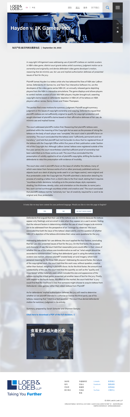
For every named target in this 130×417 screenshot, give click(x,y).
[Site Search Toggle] (107, 7)
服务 (85, 7)
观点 (78, 7)
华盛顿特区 (83, 381)
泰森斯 (81, 387)
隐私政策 (111, 384)
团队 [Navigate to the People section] (70, 7)
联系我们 (111, 381)
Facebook (97, 384)
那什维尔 (67, 390)
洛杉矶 (66, 381)
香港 (80, 393)
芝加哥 (66, 387)
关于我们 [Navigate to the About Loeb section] (95, 7)
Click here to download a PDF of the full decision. (50, 314)
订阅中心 (111, 390)
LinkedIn (97, 381)
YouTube (96, 390)
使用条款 (111, 387)
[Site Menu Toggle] (118, 7)
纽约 (66, 384)
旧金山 (81, 384)
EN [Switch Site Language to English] (27, 7)
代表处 (81, 390)
